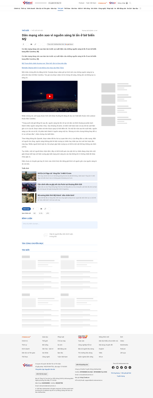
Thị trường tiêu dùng (85, 353)
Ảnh (121, 337)
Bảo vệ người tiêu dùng (86, 349)
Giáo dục (54, 8)
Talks (100, 353)
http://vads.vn (84, 377)
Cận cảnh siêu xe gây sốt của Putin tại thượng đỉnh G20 (60, 184)
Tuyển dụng (121, 376)
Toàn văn (81, 341)
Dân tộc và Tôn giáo (43, 8)
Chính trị (17, 8)
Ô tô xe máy (62, 341)
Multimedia (124, 345)
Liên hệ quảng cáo (82, 364)
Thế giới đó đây (37, 30)
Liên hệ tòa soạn (41, 374)
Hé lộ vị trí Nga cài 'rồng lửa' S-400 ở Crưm (54, 173)
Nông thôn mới (104, 337)
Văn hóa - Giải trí (77, 8)
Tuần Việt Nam (91, 3)
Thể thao (67, 8)
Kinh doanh (31, 8)
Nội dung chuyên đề (106, 345)
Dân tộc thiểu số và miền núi (108, 341)
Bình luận (26, 209)
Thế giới (60, 8)
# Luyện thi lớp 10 (55, 3)
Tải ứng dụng (115, 373)
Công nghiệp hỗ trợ (84, 345)
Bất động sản (121, 8)
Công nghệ (102, 8)
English (101, 349)
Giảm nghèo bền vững (85, 357)
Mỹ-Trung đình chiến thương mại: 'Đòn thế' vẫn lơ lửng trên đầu (44, 63)
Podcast (81, 3)
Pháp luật (110, 8)
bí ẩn (41, 213)
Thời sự (23, 8)
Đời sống (87, 8)
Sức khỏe (94, 8)
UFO (47, 213)
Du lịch (129, 8)
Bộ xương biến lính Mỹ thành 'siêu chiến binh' (56, 195)
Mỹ (34, 213)
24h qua (123, 353)
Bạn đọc (135, 8)
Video (122, 341)
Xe (115, 8)
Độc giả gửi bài (126, 373)
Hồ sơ (101, 357)
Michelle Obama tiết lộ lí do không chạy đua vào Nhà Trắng (43, 68)
